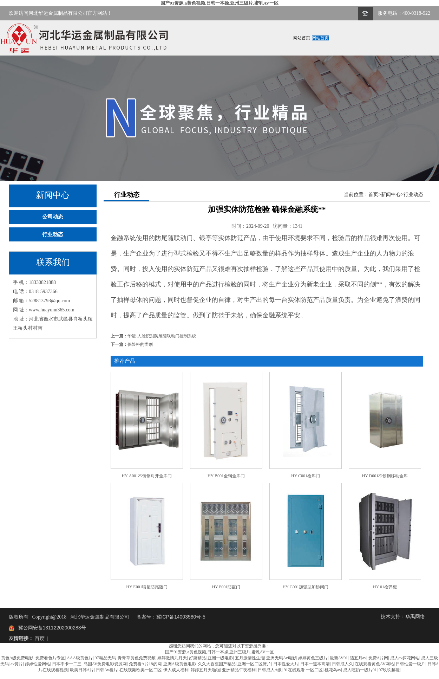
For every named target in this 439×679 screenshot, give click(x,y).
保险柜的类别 (140, 344)
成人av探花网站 (404, 657)
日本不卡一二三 (66, 663)
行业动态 (52, 234)
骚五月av (358, 657)
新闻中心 (391, 194)
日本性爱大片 (286, 663)
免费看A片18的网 (145, 663)
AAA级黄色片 (80, 657)
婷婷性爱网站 (37, 663)
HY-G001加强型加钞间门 (306, 586)
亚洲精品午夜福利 (239, 669)
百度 (40, 638)
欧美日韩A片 (82, 669)
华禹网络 (415, 616)
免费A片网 (378, 657)
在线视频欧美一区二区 (140, 669)
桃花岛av (333, 669)
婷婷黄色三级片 (313, 657)
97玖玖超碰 (389, 669)
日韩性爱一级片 (410, 663)
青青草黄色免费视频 (137, 657)
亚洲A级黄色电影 (179, 663)
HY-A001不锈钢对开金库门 (147, 475)
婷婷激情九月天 (172, 657)
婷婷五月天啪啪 (205, 669)
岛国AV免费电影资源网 (105, 663)
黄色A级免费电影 (17, 657)
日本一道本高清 (315, 663)
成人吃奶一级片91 (360, 669)
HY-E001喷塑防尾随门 (146, 586)
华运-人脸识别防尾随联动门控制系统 (161, 336)
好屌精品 (197, 657)
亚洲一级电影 (220, 657)
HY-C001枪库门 (305, 475)
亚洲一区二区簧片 (254, 663)
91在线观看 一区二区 (303, 669)
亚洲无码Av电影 (281, 657)
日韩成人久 (342, 663)
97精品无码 (105, 657)
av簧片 (17, 663)
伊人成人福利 (176, 669)
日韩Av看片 (107, 669)
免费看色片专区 (50, 657)
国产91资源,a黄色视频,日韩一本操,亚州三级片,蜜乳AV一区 (219, 3)
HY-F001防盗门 (226, 586)
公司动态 (52, 217)
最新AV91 (339, 657)
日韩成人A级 (270, 669)
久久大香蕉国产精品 (217, 663)
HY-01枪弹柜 (385, 586)
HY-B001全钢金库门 (226, 475)
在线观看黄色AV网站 (374, 663)
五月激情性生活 (249, 657)
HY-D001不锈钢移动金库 (385, 475)
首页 (373, 194)
